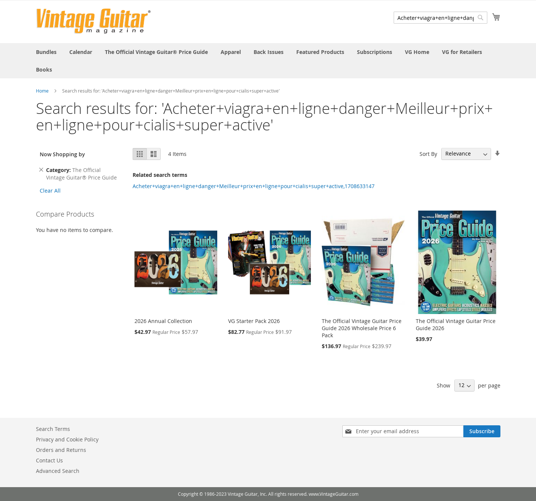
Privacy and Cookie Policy (67, 439)
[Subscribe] (481, 431)
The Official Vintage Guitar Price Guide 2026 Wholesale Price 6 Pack (362, 328)
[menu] (268, 60)
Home (42, 91)
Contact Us (49, 460)
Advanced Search (57, 470)
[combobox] (440, 18)
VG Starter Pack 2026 (254, 321)
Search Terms (53, 428)
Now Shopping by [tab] (62, 154)
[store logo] (93, 21)
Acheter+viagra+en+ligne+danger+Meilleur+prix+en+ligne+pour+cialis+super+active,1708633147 (254, 186)
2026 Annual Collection (163, 321)
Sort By (428, 153)
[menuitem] (46, 52)
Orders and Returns (61, 449)
